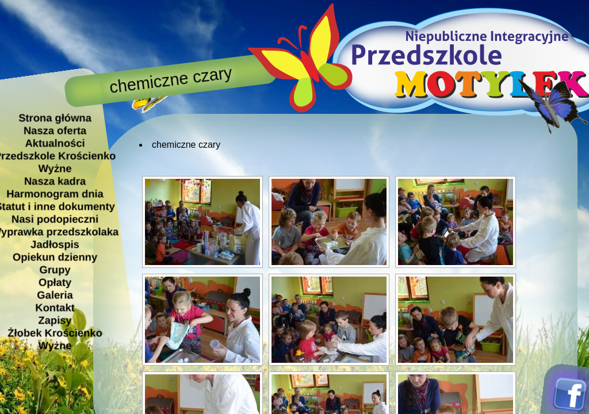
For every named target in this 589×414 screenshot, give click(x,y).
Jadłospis (54, 244)
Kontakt (54, 307)
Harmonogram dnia (55, 193)
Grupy (54, 269)
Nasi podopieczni (55, 219)
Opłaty (55, 282)
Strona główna (54, 118)
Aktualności (55, 143)
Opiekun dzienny (55, 257)
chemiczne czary (186, 145)
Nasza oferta (55, 130)
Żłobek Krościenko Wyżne (54, 339)
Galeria (54, 295)
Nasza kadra (55, 181)
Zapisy (54, 320)
